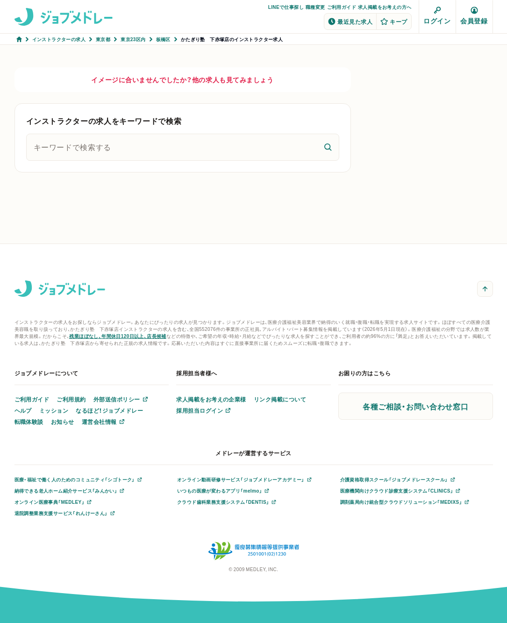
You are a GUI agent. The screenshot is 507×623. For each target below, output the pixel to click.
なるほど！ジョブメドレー (109, 410)
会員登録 (473, 16)
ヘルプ (23, 410)
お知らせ (62, 421)
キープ (393, 21)
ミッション (53, 410)
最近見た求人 (350, 21)
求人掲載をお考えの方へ (384, 6)
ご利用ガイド (341, 6)
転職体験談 (28, 421)
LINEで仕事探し (286, 6)
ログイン (436, 16)
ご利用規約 (71, 399)
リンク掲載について (280, 399)
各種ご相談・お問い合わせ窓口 (415, 406)
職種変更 (315, 6)
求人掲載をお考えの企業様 (211, 399)
